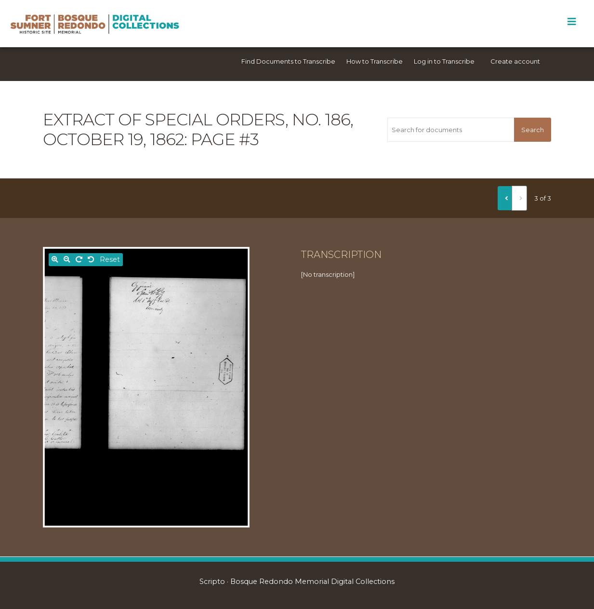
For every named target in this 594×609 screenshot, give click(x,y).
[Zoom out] (67, 259)
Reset (110, 259)
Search (532, 130)
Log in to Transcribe (444, 61)
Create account (515, 61)
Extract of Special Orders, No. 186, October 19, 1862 (198, 129)
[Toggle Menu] (572, 21)
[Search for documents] (450, 130)
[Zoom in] (55, 259)
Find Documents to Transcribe (288, 61)
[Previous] (505, 198)
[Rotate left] (91, 259)
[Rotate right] (79, 259)
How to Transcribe (374, 61)
